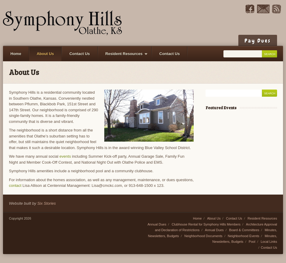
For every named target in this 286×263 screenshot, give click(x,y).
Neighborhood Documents (203, 236)
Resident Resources (123, 56)
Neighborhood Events (243, 236)
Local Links (269, 241)
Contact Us (79, 53)
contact (15, 185)
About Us (45, 53)
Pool (252, 241)
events (65, 156)
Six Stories (46, 203)
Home (15, 53)
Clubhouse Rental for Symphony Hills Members (206, 224)
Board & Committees (244, 230)
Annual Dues (156, 224)
